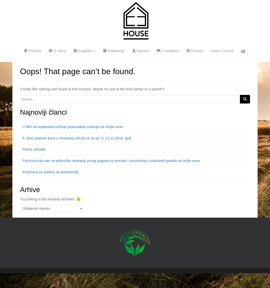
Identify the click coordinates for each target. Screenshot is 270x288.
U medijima (168, 51)
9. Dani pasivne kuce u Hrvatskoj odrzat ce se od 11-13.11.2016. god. (77, 138)
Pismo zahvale (34, 149)
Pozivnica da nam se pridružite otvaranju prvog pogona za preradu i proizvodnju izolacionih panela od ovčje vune (110, 161)
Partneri (140, 51)
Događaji (85, 51)
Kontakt (195, 51)
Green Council (222, 51)
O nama (57, 51)
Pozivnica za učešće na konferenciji (50, 172)
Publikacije (114, 51)
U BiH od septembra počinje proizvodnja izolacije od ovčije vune (72, 127)
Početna (32, 51)
